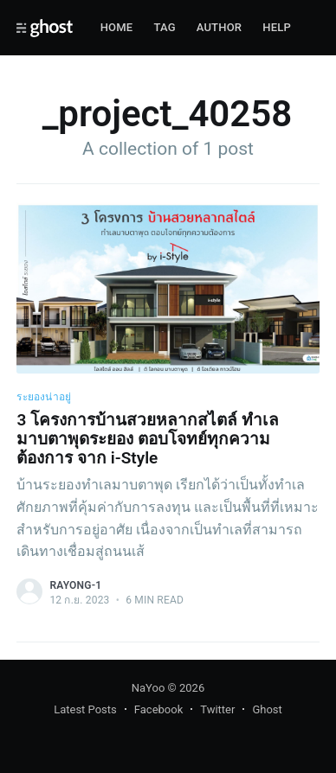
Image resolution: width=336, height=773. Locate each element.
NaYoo (148, 687)
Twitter (217, 709)
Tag (164, 27)
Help (276, 27)
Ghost (266, 709)
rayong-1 (75, 585)
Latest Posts (85, 709)
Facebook (158, 709)
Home (116, 27)
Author (219, 27)
